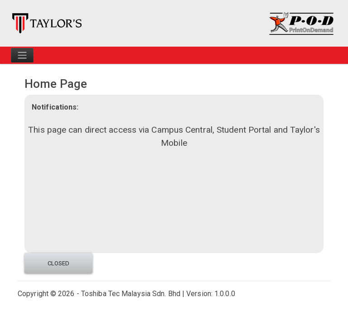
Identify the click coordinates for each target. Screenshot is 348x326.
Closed (59, 263)
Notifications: (55, 107)
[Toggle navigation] (22, 55)
